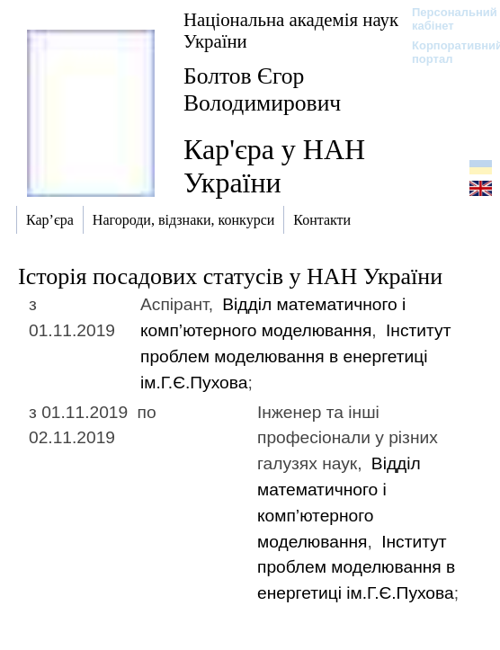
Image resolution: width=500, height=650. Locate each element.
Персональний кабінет (445, 18)
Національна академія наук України (290, 30)
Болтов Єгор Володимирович (262, 89)
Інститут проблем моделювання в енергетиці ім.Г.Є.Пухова (295, 356)
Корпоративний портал (445, 52)
